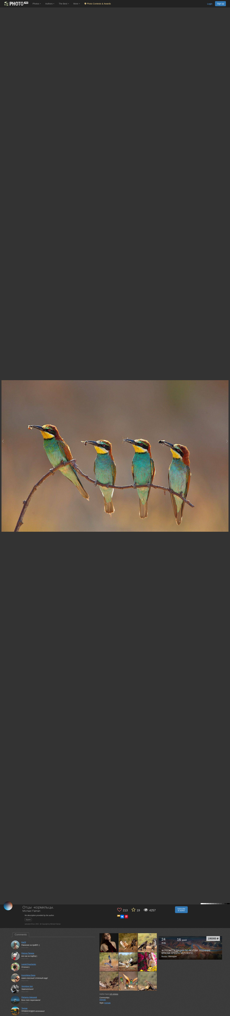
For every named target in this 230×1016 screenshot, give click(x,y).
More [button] (76, 4)
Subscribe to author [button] (181, 910)
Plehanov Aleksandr (29, 997)
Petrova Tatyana (27, 953)
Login (209, 4)
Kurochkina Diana (28, 975)
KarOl (23, 942)
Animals (102, 1000)
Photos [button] (37, 4)
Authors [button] (49, 4)
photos (113, 994)
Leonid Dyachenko (28, 964)
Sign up (220, 4)
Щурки (28, 919)
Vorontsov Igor (27, 986)
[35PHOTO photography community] (16, 3)
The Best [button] (64, 4)
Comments (21, 934)
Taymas (24, 1008)
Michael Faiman (31, 911)
